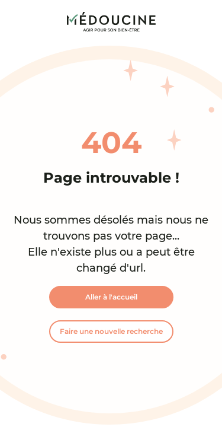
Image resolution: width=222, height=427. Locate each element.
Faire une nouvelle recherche (111, 331)
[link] (111, 21)
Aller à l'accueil (111, 296)
